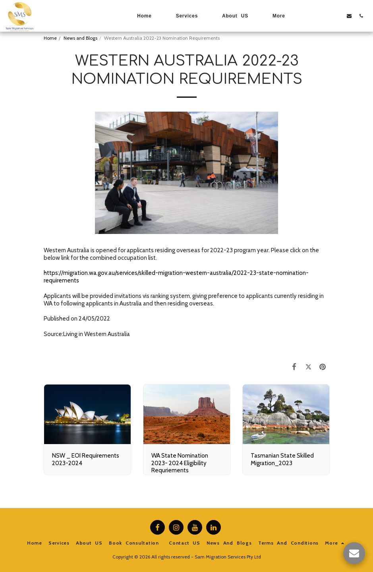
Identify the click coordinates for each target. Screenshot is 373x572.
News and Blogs (80, 38)
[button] (313, 15)
